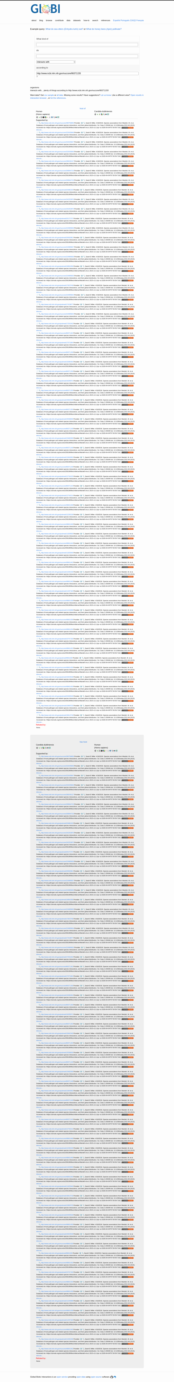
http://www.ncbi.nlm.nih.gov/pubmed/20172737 (57, 218)
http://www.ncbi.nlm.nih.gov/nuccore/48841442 (57, 562)
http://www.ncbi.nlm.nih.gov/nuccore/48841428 (57, 667)
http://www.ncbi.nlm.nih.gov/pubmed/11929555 (57, 534)
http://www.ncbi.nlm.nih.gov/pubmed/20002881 (57, 237)
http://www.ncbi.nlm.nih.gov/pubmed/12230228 (57, 514)
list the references (58, 98)
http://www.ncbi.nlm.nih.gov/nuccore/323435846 (57, 152)
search (95, 20)
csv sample (49, 95)
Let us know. (106, 95)
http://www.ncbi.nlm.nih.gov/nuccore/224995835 (57, 276)
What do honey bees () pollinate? (104, 29)
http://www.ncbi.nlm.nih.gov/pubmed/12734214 (57, 495)
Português (125, 20)
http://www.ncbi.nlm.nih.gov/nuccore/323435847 (57, 142)
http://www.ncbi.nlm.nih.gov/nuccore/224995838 (57, 228)
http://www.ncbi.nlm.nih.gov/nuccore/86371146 (57, 467)
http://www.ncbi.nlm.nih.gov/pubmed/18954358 (57, 266)
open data (81, 1377)
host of (83, 108)
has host (83, 742)
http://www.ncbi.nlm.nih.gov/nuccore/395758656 (57, 123)
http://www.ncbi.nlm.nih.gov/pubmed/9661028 (57, 658)
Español (116, 20)
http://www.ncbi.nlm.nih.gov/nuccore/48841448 (57, 505)
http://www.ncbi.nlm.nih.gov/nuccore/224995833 (57, 314)
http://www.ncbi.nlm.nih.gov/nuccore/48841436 (57, 620)
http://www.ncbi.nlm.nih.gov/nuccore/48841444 (57, 543)
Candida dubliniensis (103, 111)
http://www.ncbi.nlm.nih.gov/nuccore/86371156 (57, 371)
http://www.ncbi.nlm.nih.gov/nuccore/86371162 (57, 333)
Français (140, 20)
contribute (59, 20)
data (68, 20)
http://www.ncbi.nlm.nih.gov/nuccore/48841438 (57, 600)
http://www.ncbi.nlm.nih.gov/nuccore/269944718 (57, 180)
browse (49, 20)
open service (62, 1377)
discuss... (39, 130)
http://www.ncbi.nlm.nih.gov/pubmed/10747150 (57, 639)
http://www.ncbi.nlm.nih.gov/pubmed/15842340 (57, 400)
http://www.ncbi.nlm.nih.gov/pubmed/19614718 (57, 715)
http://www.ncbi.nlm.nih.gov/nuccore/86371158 (57, 352)
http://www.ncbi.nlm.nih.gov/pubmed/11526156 (57, 572)
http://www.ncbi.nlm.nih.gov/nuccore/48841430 (57, 686)
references (105, 20)
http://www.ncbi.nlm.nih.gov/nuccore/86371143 (57, 486)
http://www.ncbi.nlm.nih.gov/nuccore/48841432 (57, 648)
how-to (86, 20)
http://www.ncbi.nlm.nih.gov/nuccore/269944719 (57, 171)
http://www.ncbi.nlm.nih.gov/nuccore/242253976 (57, 199)
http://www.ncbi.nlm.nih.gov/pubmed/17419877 (57, 304)
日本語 (133, 20)
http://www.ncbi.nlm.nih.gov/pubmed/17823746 (57, 285)
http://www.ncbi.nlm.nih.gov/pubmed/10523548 (57, 677)
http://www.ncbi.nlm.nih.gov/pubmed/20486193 (57, 190)
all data (60, 95)
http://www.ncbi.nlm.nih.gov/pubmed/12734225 (57, 476)
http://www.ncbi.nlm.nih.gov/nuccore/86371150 (57, 409)
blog (41, 20)
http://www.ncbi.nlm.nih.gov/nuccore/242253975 (57, 209)
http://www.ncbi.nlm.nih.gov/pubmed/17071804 (57, 343)
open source (96, 1377)
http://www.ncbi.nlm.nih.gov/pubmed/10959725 (57, 706)
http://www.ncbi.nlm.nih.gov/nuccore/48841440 (57, 581)
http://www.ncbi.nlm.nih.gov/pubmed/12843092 (57, 457)
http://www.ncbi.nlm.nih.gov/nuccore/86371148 (57, 448)
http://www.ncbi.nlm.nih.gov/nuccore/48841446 (57, 524)
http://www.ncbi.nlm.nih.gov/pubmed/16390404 (57, 362)
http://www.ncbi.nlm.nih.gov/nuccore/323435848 (57, 132)
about (34, 20)
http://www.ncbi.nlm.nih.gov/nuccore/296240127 (57, 161)
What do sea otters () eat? (64, 29)
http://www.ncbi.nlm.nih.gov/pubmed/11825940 (57, 553)
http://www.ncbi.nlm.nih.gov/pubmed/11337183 (57, 591)
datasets (77, 20)
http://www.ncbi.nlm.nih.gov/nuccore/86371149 (57, 429)
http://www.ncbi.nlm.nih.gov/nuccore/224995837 (57, 247)
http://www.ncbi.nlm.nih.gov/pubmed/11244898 (57, 610)
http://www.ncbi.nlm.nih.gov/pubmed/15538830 (57, 419)
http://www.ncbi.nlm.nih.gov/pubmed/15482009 (57, 438)
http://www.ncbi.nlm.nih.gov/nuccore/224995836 (57, 257)
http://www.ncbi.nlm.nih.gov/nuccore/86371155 (57, 390)
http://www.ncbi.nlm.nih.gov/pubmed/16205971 (57, 381)
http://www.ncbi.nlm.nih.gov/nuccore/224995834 (57, 295)
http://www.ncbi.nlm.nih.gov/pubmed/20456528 (57, 696)
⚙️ (82, 123)
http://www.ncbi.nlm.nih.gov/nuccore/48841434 (57, 629)
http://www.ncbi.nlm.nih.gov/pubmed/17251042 (57, 323)
